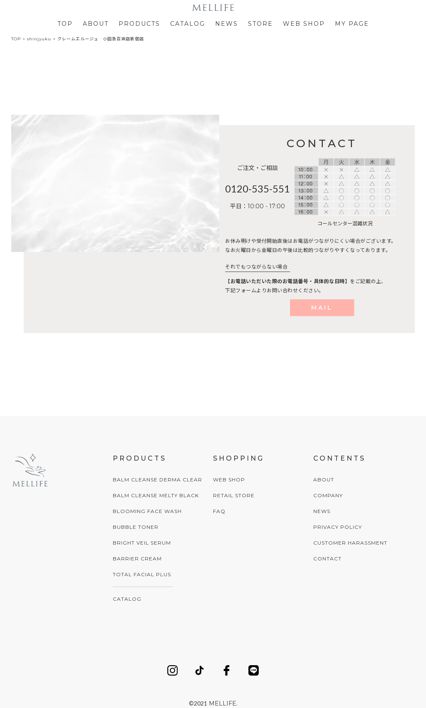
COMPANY (328, 495)
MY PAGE (352, 23)
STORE (260, 23)
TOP (65, 23)
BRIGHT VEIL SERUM (142, 543)
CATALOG (187, 23)
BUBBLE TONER (136, 527)
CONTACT (327, 558)
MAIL (322, 307)
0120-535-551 (257, 189)
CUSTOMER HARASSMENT (350, 543)
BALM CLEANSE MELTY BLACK (156, 495)
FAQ (219, 511)
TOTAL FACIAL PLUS (142, 574)
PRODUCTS (139, 23)
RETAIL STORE (234, 495)
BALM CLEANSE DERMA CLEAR (157, 479)
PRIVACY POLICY (337, 527)
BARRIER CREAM (137, 558)
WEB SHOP (304, 23)
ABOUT (96, 23)
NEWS (226, 23)
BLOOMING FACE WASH (147, 511)
